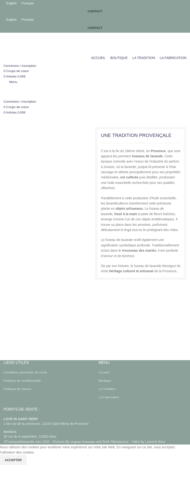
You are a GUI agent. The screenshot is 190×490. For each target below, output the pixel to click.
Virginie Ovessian (83, 441)
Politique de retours (18, 388)
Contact (95, 12)
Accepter (13, 459)
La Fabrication (109, 397)
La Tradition (107, 388)
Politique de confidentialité (23, 380)
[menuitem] (11, 3)
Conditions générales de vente (26, 372)
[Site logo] (34, 43)
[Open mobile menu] (11, 82)
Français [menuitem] (28, 3)
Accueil (104, 372)
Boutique (105, 380)
